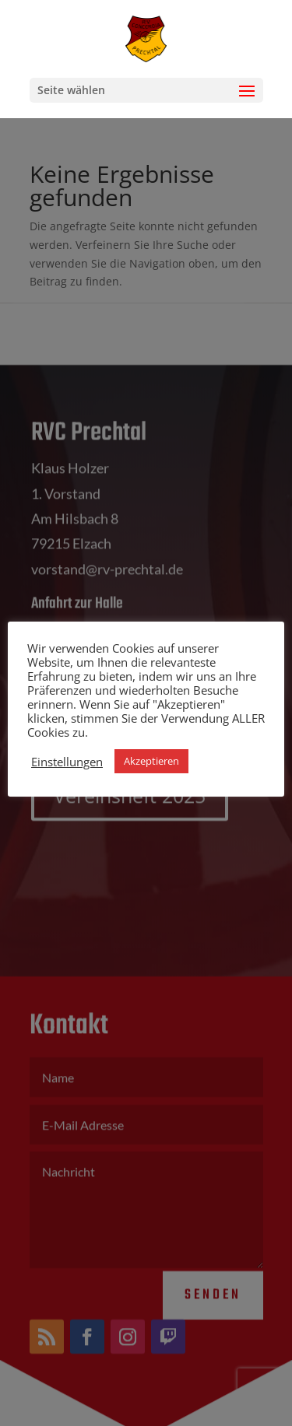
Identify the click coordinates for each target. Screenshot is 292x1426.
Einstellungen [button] (67, 762)
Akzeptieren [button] (151, 761)
